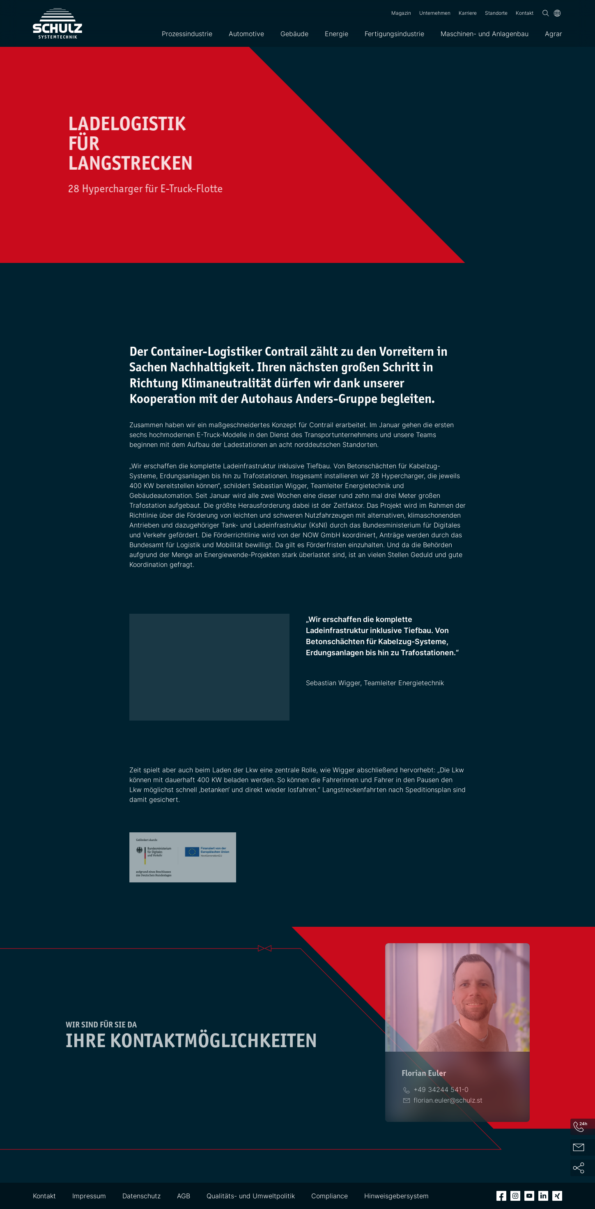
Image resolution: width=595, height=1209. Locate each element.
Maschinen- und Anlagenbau (484, 34)
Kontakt (524, 13)
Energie (336, 34)
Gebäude (294, 34)
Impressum (89, 1196)
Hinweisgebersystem (396, 1196)
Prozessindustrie (187, 34)
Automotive (246, 34)
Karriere (468, 13)
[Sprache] (557, 13)
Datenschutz (141, 1196)
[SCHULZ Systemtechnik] (57, 23)
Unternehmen (434, 13)
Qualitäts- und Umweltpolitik (251, 1196)
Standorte (496, 13)
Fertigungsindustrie (394, 34)
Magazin (401, 13)
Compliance (329, 1196)
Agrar (553, 34)
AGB (183, 1196)
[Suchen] (546, 13)
